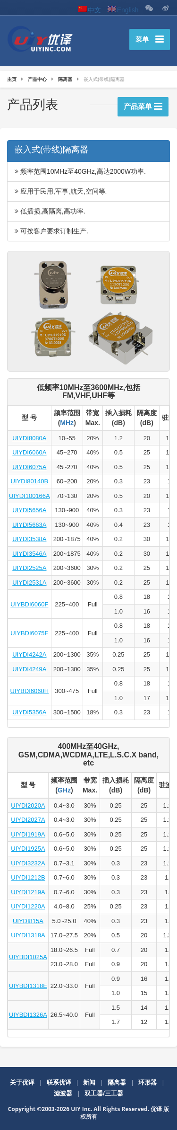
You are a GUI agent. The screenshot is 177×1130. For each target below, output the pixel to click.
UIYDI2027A (28, 819)
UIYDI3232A (28, 863)
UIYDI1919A (28, 834)
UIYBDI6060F (29, 604)
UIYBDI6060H (29, 690)
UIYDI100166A (29, 495)
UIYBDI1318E (28, 985)
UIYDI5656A (29, 510)
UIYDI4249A (29, 669)
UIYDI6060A (29, 452)
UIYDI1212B (28, 877)
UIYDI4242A (29, 654)
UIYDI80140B (30, 481)
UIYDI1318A (28, 935)
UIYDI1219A (28, 892)
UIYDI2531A (29, 582)
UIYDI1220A (28, 906)
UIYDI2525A (29, 567)
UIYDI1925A (28, 848)
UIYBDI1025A (28, 957)
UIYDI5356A (29, 712)
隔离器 (117, 1082)
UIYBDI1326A (28, 1014)
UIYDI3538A (29, 539)
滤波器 (63, 1093)
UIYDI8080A (29, 438)
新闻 (89, 1082)
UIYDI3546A (29, 553)
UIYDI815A (28, 921)
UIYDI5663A (29, 524)
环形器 (147, 1082)
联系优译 (59, 1082)
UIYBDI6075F (29, 633)
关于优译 (22, 1082)
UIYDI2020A (28, 805)
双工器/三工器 (103, 1093)
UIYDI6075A (29, 467)
